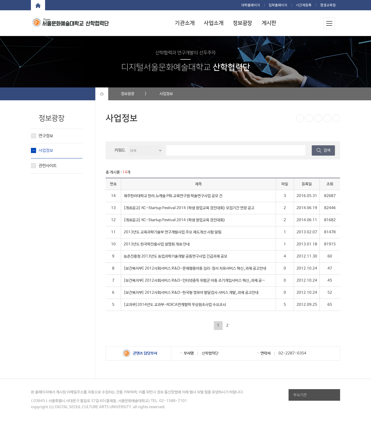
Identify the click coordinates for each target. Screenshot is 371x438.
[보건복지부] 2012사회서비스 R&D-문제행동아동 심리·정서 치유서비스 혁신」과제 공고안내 (195, 268)
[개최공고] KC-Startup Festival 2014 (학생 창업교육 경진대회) (174, 220)
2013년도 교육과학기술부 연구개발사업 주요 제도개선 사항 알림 (172, 232)
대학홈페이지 (250, 5)
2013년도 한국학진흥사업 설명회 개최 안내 (157, 244)
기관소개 (185, 23)
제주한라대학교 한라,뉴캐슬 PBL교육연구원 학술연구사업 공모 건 (173, 196)
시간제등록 (303, 5)
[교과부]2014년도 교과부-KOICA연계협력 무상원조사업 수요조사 (175, 304)
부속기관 (300, 395)
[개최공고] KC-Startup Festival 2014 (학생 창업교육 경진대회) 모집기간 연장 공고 (189, 208)
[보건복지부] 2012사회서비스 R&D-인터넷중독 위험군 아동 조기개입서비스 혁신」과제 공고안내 (198, 280)
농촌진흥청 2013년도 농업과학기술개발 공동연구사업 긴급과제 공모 (175, 256)
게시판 (269, 23)
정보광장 (242, 23)
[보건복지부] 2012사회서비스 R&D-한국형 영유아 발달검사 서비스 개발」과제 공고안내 (191, 292)
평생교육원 (328, 5)
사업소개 (213, 23)
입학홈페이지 (278, 5)
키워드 (119, 150)
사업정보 (46, 150)
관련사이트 (48, 165)
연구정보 (46, 135)
